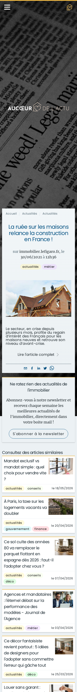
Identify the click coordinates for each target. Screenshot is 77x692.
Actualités (29, 213)
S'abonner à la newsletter (38, 433)
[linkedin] (38, 368)
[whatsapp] (51, 368)
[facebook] (32, 368)
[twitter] (45, 368)
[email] (25, 368)
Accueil (11, 213)
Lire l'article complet (38, 354)
